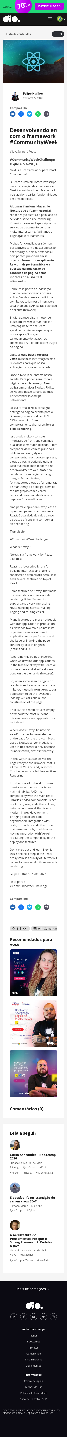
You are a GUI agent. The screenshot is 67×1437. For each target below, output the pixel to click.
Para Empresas (33, 1359)
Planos (33, 1335)
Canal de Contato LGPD (33, 1399)
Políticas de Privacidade (33, 1393)
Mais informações (33, 1289)
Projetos (34, 1347)
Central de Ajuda (33, 1381)
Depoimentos (33, 1365)
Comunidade (33, 1353)
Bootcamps (33, 1341)
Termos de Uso (33, 1387)
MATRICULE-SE (49, 6)
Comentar (50, 929)
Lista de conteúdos (17, 34)
